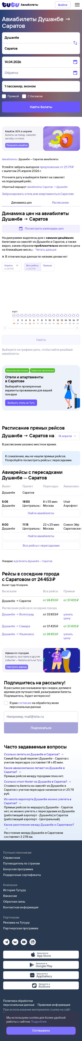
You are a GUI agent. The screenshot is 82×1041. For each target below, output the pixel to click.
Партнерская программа (20, 928)
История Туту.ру (14, 890)
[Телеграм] (6, 941)
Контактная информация (20, 907)
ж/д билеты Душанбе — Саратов (33, 561)
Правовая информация (54, 1005)
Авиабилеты (9, 159)
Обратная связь (14, 901)
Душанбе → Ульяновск (18, 634)
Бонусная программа (18, 869)
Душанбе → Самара (16, 626)
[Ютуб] (24, 941)
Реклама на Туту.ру (16, 922)
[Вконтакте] (15, 941)
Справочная (11, 858)
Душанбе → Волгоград (18, 614)
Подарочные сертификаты (22, 875)
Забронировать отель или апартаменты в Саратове (38, 194)
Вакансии (10, 896)
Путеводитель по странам (21, 863)
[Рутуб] (32, 941)
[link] (17, 145)
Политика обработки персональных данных (18, 1003)
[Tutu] (11, 4)
